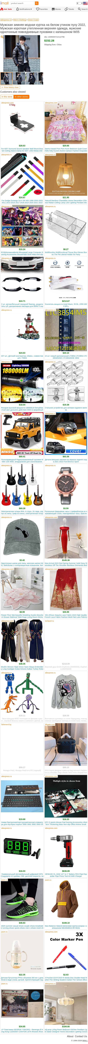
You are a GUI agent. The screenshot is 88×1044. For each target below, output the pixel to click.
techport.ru (49, 621)
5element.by (6, 724)
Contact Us (81, 1036)
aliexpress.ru (6, 154)
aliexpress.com (7, 103)
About (70, 1036)
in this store (7, 97)
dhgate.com (50, 724)
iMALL (85, 1040)
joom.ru (4, 880)
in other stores (21, 97)
